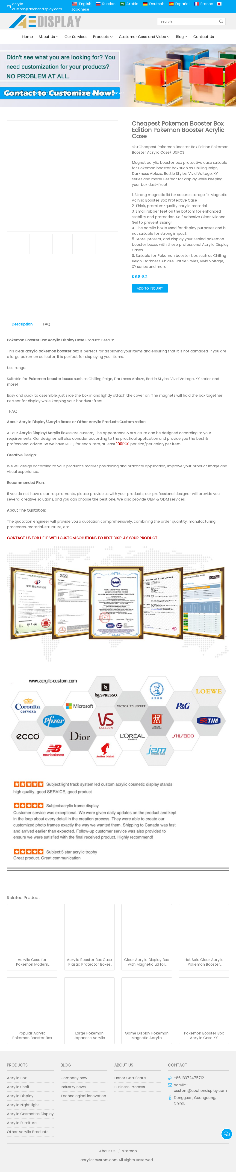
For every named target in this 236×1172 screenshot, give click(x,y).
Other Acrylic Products (97, 422)
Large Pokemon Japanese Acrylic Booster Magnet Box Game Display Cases (89, 1035)
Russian (108, 3)
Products (101, 36)
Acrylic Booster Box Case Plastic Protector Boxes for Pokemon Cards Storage (89, 962)
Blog (180, 36)
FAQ (46, 324)
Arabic (132, 3)
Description (22, 324)
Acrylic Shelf (18, 1087)
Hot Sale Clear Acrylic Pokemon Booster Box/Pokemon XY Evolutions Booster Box (203, 962)
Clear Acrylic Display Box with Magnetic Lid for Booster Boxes (146, 962)
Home (27, 36)
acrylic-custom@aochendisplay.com (37, 6)
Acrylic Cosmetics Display (30, 1113)
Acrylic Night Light (23, 1105)
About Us (46, 36)
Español (182, 3)
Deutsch (156, 3)
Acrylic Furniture (22, 1122)
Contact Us (203, 36)
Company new (74, 1078)
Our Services (76, 36)
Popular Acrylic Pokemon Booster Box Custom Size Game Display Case (32, 1035)
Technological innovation (83, 1096)
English (85, 3)
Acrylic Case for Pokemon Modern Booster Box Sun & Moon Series (32, 962)
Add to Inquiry (150, 288)
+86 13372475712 (189, 1078)
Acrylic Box (67, 93)
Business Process (129, 1087)
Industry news (73, 1087)
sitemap (129, 1151)
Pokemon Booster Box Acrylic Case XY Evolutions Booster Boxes (203, 1035)
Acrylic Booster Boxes (104, 93)
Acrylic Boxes (59, 422)
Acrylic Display (32, 422)
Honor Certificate (130, 1078)
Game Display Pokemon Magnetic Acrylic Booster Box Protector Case (146, 1035)
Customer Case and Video (142, 36)
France (206, 3)
